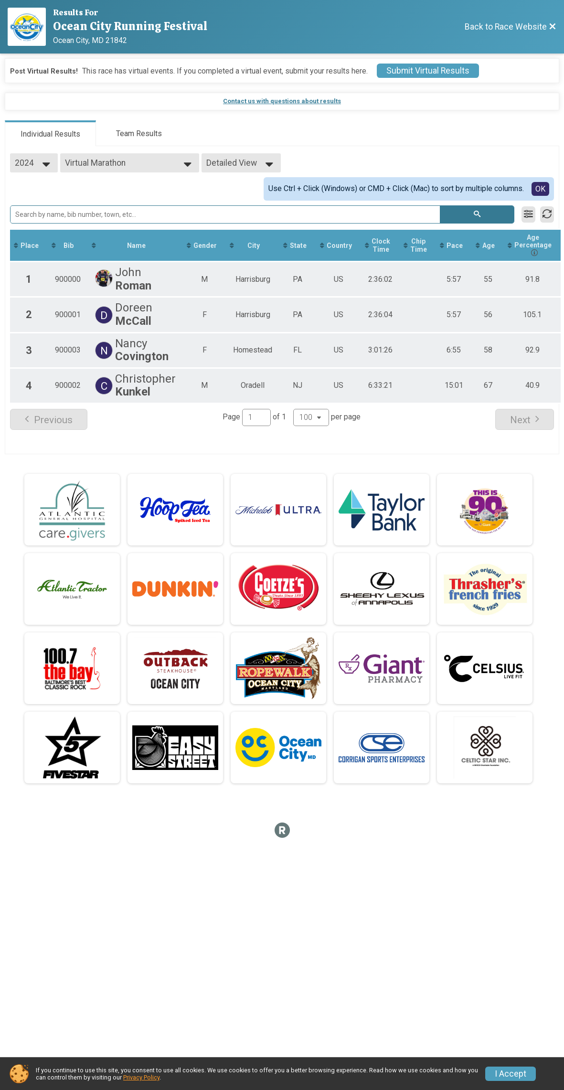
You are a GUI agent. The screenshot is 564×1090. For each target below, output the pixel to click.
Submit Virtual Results (427, 70)
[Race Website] (30, 27)
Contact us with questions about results (282, 101)
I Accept (510, 1074)
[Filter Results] (528, 214)
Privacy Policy (141, 1077)
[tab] (50, 133)
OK (540, 188)
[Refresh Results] (547, 214)
